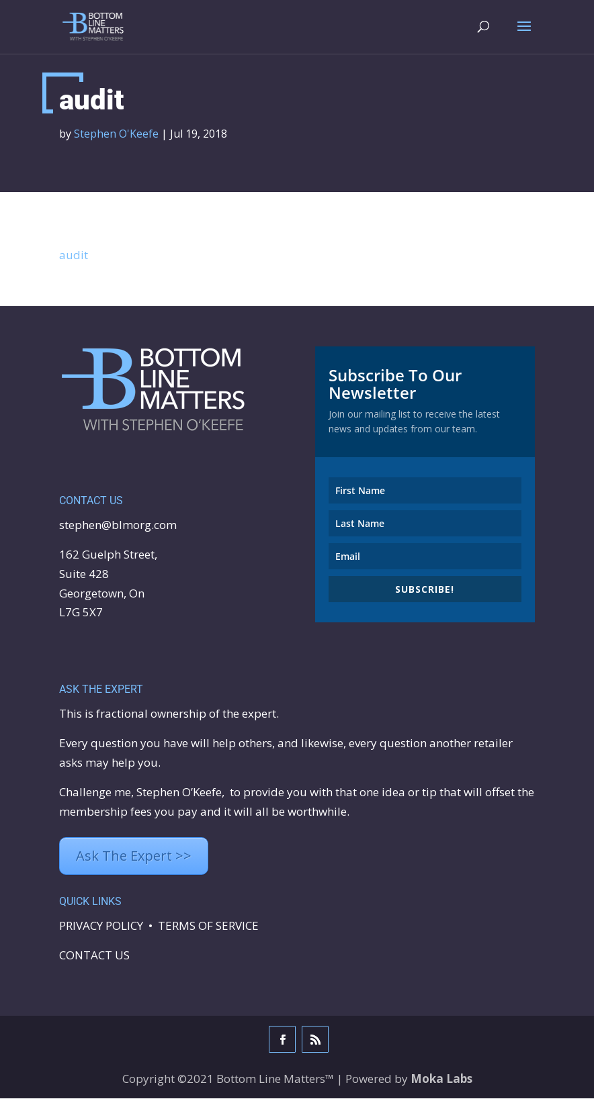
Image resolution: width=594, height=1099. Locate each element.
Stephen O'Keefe (116, 134)
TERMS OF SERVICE (208, 926)
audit (73, 255)
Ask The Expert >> (134, 856)
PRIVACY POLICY (101, 926)
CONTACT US (94, 955)
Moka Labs (441, 1079)
